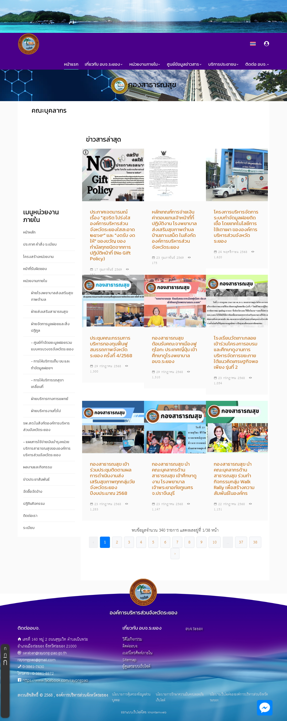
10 (214, 542)
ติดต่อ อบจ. (257, 64)
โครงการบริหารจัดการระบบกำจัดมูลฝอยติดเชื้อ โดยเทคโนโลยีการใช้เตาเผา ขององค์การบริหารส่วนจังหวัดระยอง (236, 226)
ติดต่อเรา (30, 515)
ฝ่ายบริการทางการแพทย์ (49, 399)
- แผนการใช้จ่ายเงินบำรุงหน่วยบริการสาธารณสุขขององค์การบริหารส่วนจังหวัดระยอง (47, 448)
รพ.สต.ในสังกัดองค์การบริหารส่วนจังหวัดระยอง (46, 427)
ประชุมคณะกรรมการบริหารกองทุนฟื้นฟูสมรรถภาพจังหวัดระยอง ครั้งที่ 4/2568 (111, 346)
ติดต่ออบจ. (130, 646)
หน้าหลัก (29, 232)
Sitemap (129, 659)
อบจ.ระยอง (194, 628)
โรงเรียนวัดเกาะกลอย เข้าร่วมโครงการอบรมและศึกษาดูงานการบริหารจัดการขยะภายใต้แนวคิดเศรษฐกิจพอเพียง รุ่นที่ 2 (236, 352)
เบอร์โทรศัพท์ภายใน (137, 653)
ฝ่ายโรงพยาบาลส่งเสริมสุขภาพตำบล (52, 296)
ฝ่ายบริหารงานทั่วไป (46, 411)
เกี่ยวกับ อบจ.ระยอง (104, 64)
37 (241, 542)
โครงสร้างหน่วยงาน (38, 257)
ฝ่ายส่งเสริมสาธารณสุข (49, 311)
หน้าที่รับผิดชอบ (35, 269)
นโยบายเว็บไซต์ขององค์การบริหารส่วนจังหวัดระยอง (239, 697)
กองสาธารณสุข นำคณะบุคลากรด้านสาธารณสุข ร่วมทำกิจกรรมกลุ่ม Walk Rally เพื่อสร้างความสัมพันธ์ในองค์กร (234, 478)
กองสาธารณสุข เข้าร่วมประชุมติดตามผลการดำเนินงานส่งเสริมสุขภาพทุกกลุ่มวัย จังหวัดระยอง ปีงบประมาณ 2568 (112, 478)
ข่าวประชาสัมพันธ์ (36, 479)
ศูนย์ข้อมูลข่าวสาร (184, 64)
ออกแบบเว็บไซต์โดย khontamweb (143, 712)
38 (255, 542)
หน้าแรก (71, 64)
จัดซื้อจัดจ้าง (32, 491)
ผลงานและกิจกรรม (37, 467)
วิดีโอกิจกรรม (132, 639)
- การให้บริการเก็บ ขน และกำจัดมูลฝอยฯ (50, 365)
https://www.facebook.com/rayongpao (55, 680)
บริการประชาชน (223, 64)
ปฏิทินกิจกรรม (34, 503)
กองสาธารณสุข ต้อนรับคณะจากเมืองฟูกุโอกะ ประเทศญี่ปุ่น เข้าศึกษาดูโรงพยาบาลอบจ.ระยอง (174, 349)
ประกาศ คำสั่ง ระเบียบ (40, 244)
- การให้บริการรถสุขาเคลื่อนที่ (47, 383)
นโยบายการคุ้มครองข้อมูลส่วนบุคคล (131, 697)
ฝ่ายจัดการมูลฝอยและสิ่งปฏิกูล (50, 327)
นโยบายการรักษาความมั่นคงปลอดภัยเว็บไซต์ (180, 697)
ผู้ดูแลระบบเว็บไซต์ (136, 666)
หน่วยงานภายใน (145, 64)
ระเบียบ (29, 528)
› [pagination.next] (175, 553)
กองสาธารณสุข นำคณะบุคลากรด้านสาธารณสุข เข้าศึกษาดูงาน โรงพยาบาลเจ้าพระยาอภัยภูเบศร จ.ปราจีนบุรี (174, 478)
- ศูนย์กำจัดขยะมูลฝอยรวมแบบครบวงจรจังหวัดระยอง (52, 346)
